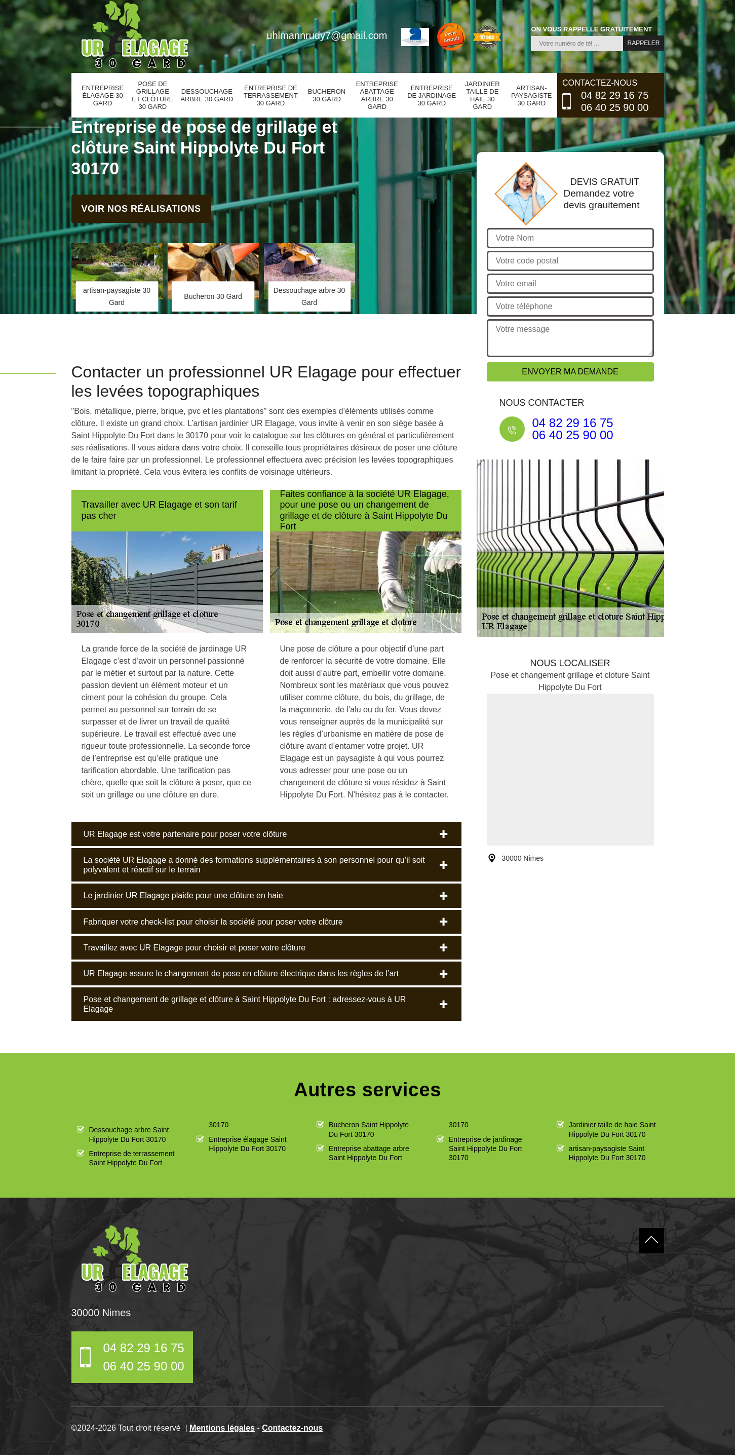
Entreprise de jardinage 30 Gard (431, 95)
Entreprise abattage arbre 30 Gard (377, 95)
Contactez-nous (292, 1428)
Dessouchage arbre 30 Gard (206, 95)
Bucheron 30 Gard (326, 95)
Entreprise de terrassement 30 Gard (271, 95)
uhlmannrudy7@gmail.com (326, 35)
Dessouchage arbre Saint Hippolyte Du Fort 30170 (129, 1134)
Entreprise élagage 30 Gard (103, 95)
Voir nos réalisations (141, 209)
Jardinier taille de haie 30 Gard (482, 95)
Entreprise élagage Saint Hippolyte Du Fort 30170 (247, 1144)
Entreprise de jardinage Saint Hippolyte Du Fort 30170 (485, 1148)
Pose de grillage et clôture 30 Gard (152, 95)
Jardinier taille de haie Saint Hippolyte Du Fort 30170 (612, 1129)
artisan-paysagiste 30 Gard (531, 95)
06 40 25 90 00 (614, 107)
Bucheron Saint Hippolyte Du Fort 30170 (369, 1129)
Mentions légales (222, 1428)
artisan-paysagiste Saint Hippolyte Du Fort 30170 (607, 1153)
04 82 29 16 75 (614, 95)
